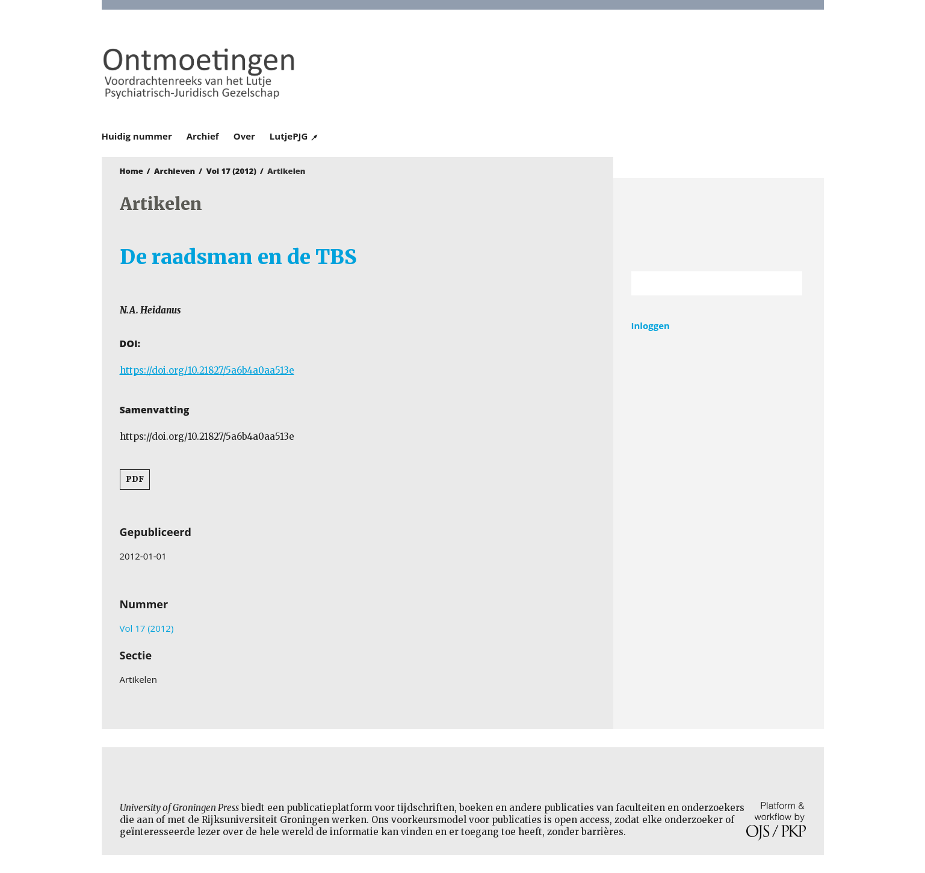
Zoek (787, 283)
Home (131, 170)
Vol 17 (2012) (231, 170)
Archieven (174, 170)
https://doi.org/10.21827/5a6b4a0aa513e (207, 370)
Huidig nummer (137, 136)
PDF (135, 479)
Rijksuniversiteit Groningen (718, 224)
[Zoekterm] (702, 283)
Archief (203, 136)
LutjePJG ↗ (294, 136)
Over (244, 136)
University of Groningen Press (637, 73)
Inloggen (650, 325)
